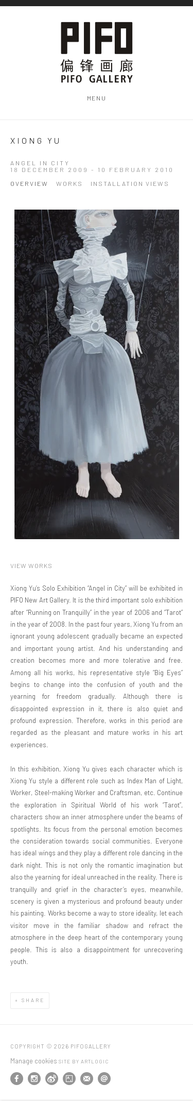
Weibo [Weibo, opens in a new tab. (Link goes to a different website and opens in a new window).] (51, 1079)
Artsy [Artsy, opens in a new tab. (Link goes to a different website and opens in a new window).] (69, 1079)
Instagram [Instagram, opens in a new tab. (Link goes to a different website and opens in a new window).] (34, 1079)
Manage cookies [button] (33, 1061)
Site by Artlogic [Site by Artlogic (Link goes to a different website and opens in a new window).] (84, 1061)
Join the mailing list (86, 1078)
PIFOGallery (96, 52)
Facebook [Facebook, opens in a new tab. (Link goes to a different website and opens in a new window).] (16, 1079)
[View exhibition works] (96, 374)
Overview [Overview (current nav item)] (29, 183)
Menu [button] (96, 97)
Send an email (104, 1078)
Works (69, 183)
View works (31, 565)
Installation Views (130, 183)
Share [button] (33, 1000)
